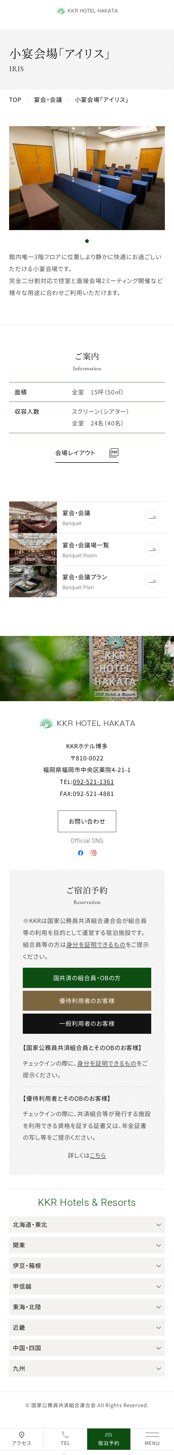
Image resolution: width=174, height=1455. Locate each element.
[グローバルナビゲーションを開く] (152, 1439)
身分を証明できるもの (96, 944)
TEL (65, 1442)
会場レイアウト (75, 452)
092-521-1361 (93, 781)
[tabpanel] (87, 178)
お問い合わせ (87, 821)
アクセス (22, 1442)
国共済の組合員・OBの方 (87, 977)
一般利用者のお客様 (87, 1023)
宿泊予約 (109, 1442)
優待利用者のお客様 (87, 1000)
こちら (98, 1155)
